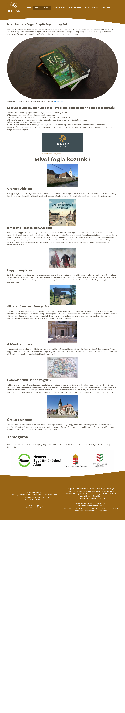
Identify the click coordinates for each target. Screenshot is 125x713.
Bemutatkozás (41, 7)
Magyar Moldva (91, 7)
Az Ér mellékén (75, 7)
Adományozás (59, 7)
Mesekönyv (106, 7)
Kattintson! (58, 101)
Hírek (29, 7)
